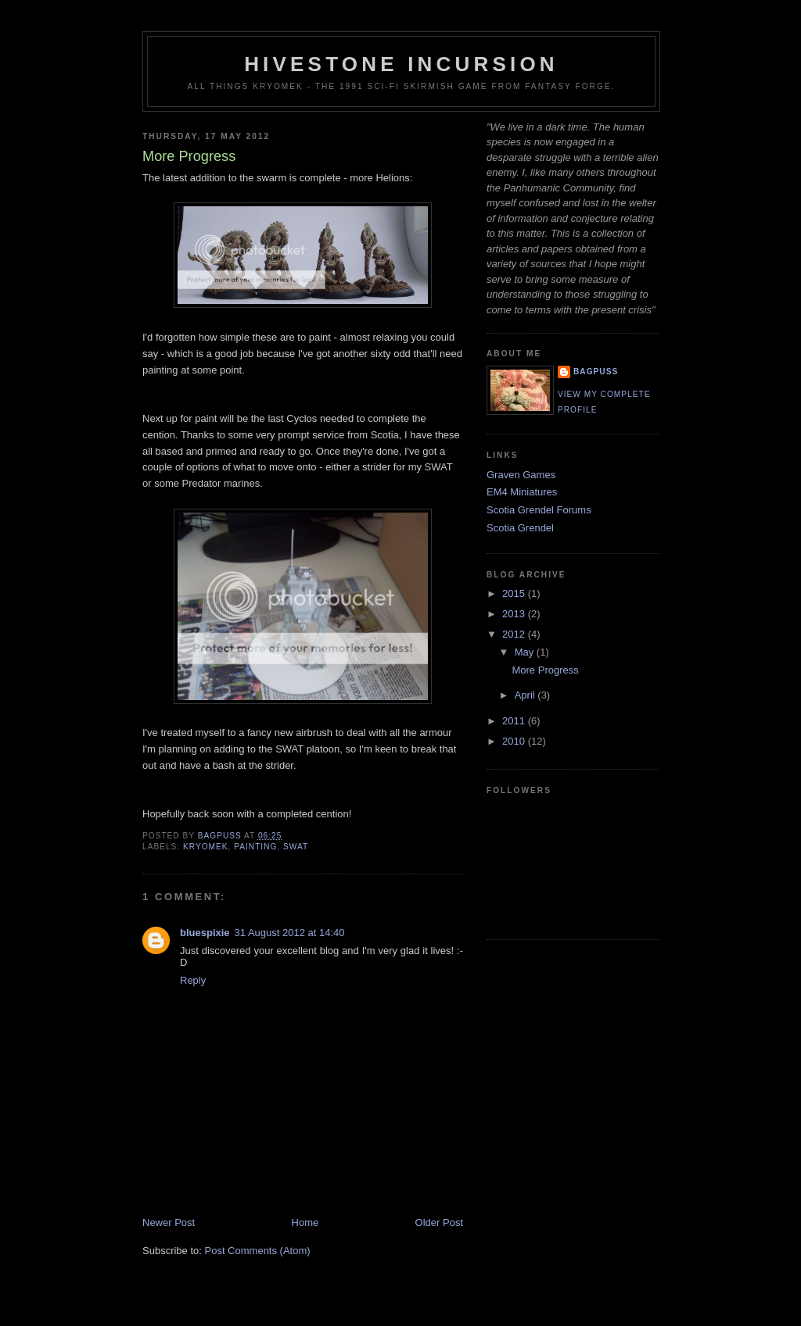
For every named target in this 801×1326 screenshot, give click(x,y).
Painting (255, 846)
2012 (515, 634)
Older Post (439, 1222)
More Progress (545, 670)
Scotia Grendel (520, 528)
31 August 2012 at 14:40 (290, 932)
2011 (515, 721)
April (526, 695)
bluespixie (205, 932)
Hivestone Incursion (401, 64)
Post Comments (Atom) (258, 1250)
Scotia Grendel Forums (539, 510)
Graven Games (521, 475)
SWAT (295, 846)
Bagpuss (595, 371)
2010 (515, 741)
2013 (515, 614)
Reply (193, 980)
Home (305, 1222)
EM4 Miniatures (522, 492)
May (526, 652)
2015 (515, 593)
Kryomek (205, 846)
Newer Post (168, 1222)
